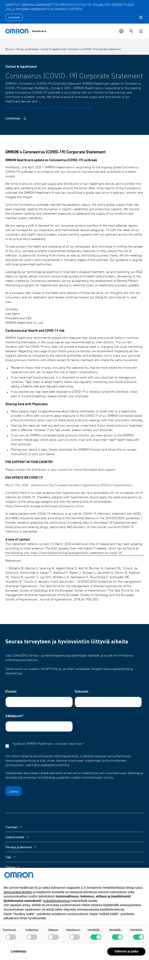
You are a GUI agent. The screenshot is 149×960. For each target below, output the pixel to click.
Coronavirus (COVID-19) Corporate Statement (94, 49)
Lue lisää (14, 17)
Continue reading (50, 107)
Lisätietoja (16, 118)
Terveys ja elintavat (27, 49)
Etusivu (10, 49)
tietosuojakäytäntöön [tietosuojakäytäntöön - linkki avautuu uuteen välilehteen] (18, 901)
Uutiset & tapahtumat (53, 49)
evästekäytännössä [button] (56, 910)
